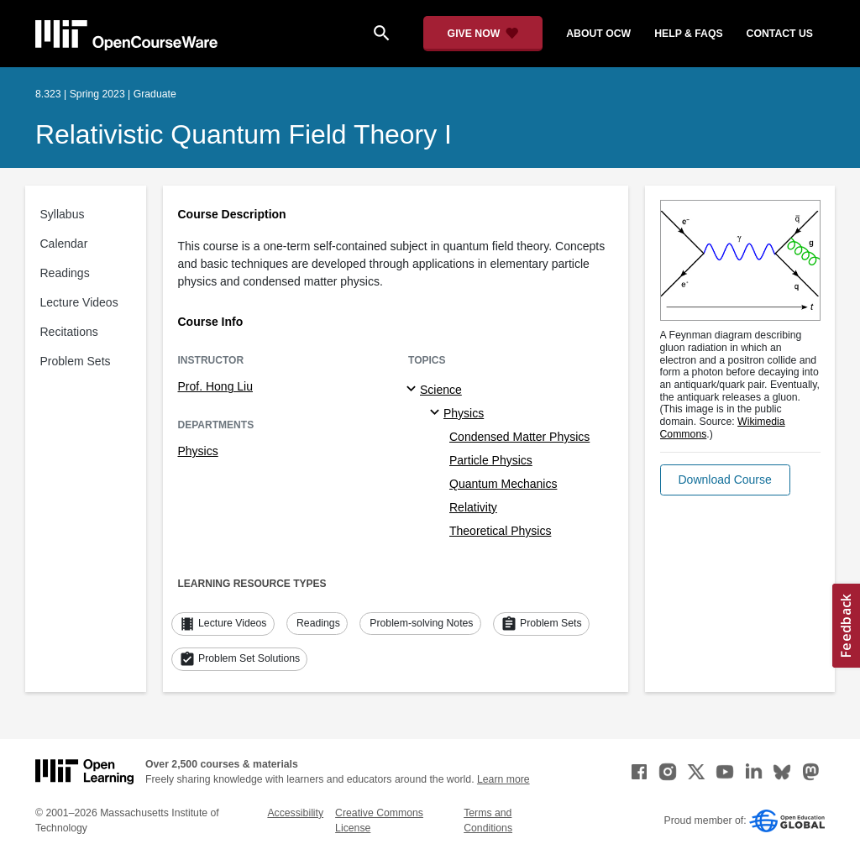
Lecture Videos (79, 302)
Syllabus (62, 214)
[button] (725, 479)
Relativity (473, 507)
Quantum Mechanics (503, 483)
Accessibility (295, 813)
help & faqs (688, 33)
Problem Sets (75, 361)
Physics (198, 451)
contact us (780, 33)
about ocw (598, 33)
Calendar (64, 243)
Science (441, 389)
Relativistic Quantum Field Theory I (243, 134)
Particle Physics (490, 460)
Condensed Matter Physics (519, 436)
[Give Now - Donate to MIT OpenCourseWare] (483, 33)
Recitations (69, 331)
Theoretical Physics (500, 530)
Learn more (503, 779)
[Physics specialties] (437, 413)
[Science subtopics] (413, 390)
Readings (65, 273)
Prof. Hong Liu (216, 386)
